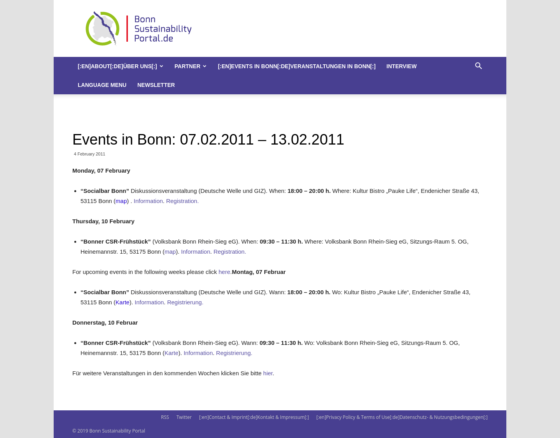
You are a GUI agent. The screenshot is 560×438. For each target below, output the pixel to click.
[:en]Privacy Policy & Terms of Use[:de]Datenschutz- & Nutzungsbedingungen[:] (402, 417)
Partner (191, 66)
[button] (478, 67)
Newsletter (156, 85)
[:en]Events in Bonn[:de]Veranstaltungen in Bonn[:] (296, 66)
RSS (165, 417)
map (121, 201)
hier (268, 373)
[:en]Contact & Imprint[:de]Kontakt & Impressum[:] (254, 417)
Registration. (182, 201)
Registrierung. (185, 302)
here (224, 271)
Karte (123, 302)
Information (148, 201)
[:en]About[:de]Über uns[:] (120, 66)
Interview (402, 66)
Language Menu (102, 85)
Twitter (184, 417)
